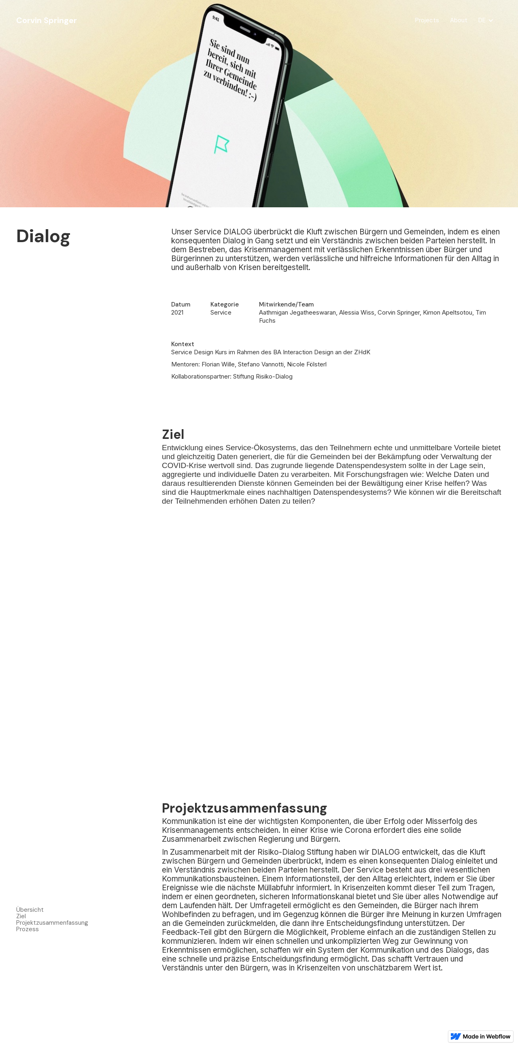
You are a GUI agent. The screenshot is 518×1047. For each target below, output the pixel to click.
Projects (427, 20)
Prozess (27, 929)
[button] (486, 20)
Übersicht (30, 910)
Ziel (21, 916)
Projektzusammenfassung (52, 922)
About (458, 20)
